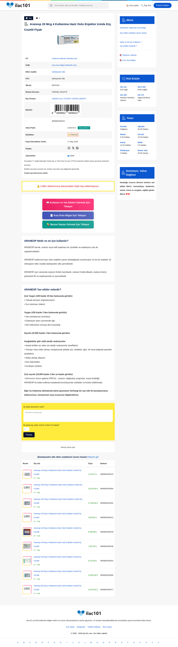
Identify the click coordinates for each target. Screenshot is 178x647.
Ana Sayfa (70, 627)
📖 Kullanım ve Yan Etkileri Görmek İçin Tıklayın (68, 204)
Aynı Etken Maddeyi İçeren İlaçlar (133, 33)
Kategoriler (81, 627)
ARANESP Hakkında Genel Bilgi (133, 28)
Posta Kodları (162, 5)
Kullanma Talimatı (128, 55)
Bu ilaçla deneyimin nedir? (33, 407)
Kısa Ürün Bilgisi (128, 60)
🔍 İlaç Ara (146, 5)
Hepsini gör (93, 457)
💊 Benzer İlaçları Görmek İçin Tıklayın (68, 224)
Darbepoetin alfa (58, 72)
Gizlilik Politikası (94, 627)
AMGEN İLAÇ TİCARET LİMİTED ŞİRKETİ (69, 99)
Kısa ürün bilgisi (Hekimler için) (64, 65)
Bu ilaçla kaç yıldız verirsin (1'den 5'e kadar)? (41, 425)
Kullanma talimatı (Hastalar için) (64, 58)
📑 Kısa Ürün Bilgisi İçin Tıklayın (68, 215)
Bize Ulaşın (107, 627)
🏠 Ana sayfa (132, 5)
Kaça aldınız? (84, 128)
